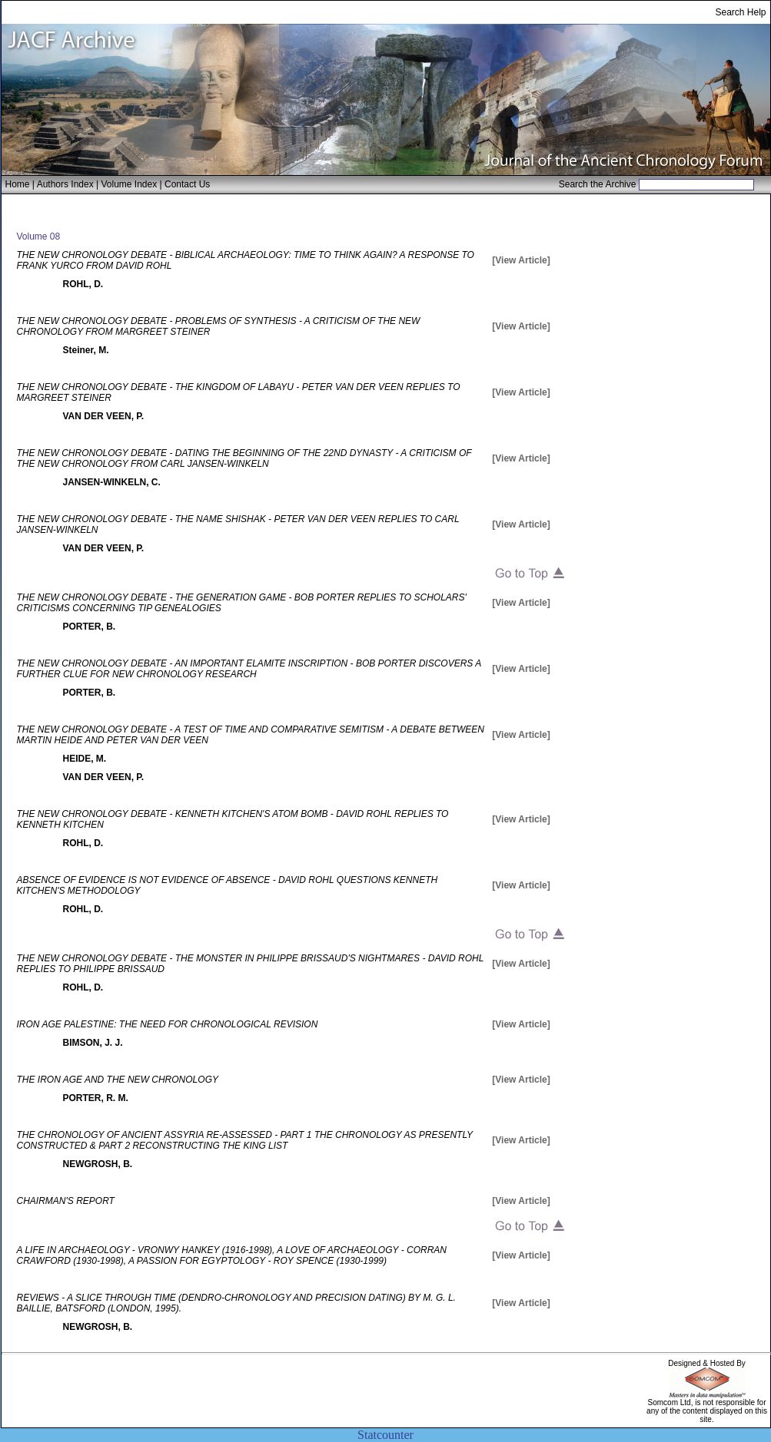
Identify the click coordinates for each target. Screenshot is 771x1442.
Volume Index (129, 184)
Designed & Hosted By (707, 1363)
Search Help (740, 12)
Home (17, 184)
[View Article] (521, 260)
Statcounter (385, 1434)
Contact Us (187, 184)
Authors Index (65, 184)
